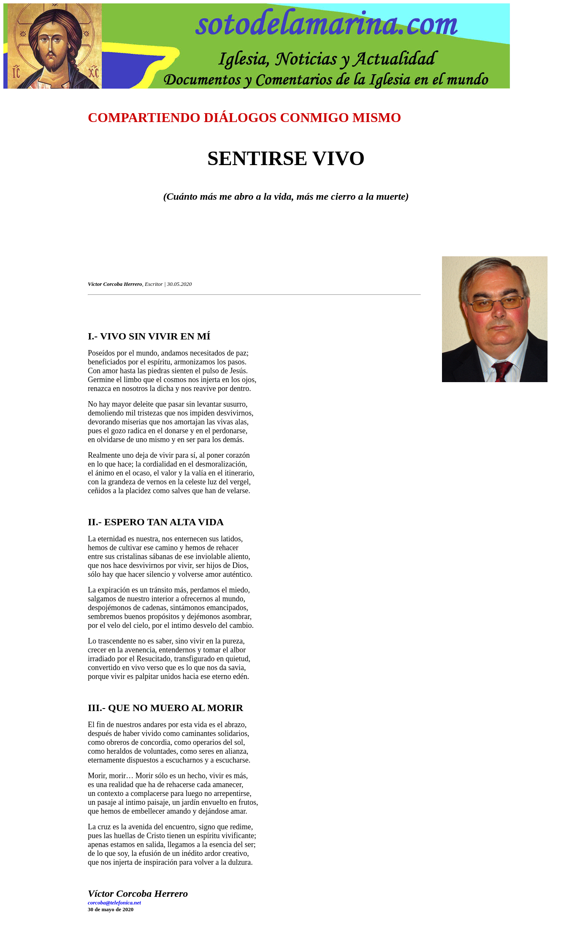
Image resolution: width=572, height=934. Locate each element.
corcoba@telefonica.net (114, 902)
